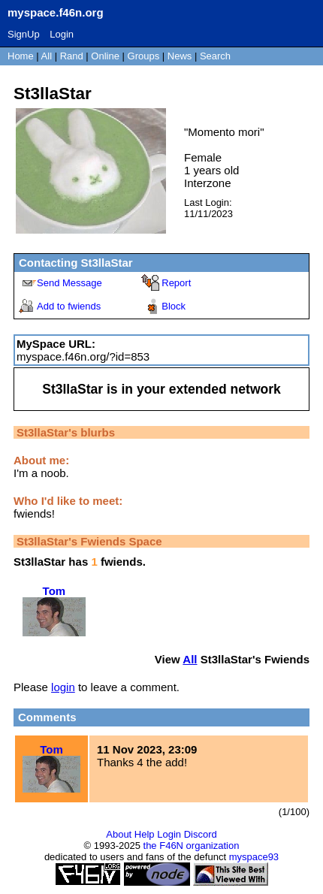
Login (62, 34)
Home (21, 56)
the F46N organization (191, 845)
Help (144, 834)
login (63, 687)
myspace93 (254, 856)
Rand (71, 56)
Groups (144, 56)
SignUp (24, 34)
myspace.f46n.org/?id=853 (83, 356)
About (118, 834)
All (48, 56)
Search (215, 56)
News (180, 56)
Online (105, 56)
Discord (200, 834)
